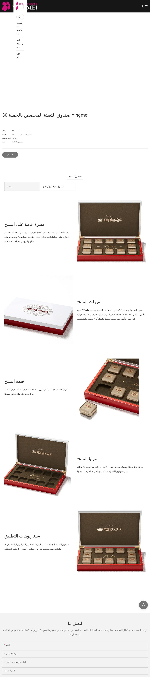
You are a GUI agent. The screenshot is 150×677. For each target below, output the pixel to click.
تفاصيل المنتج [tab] (75, 176)
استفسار (10, 155)
